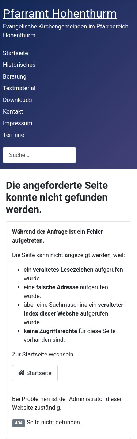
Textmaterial (19, 88)
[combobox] (39, 155)
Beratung (14, 76)
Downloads (17, 99)
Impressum (18, 123)
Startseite (15, 53)
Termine (13, 134)
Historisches (19, 64)
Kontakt (13, 111)
